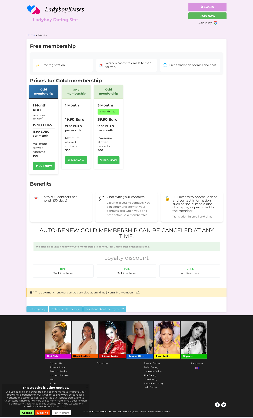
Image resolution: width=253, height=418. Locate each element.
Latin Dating (150, 388)
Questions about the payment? (105, 310)
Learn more (62, 412)
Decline (42, 412)
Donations (102, 364)
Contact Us (56, 364)
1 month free (108, 111)
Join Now (207, 16)
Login (207, 7)
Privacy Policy (57, 368)
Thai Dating (150, 376)
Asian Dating (150, 380)
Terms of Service (58, 373)
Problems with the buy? (65, 310)
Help (52, 380)
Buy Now (43, 166)
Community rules (59, 376)
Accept (27, 412)
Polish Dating (151, 368)
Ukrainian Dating (153, 373)
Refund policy (37, 310)
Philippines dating (153, 384)
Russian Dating (152, 364)
